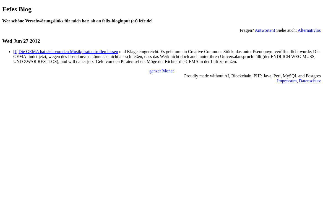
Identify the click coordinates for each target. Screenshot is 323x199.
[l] (15, 51)
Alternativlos (309, 30)
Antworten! (265, 30)
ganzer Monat (161, 71)
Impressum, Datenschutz (299, 80)
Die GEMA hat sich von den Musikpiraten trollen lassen (68, 51)
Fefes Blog (17, 9)
